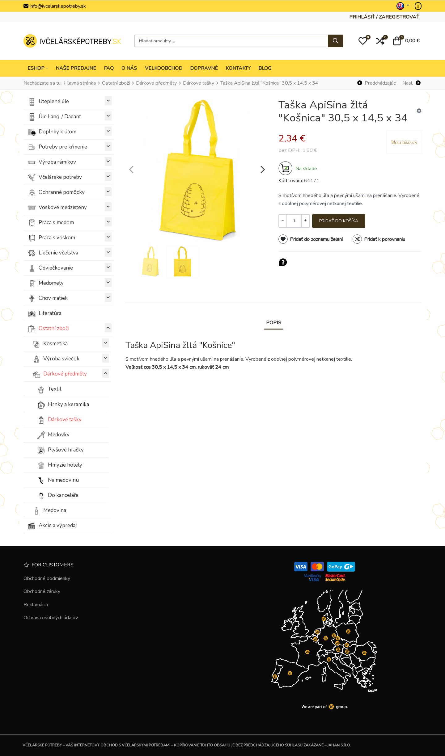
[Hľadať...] (335, 41)
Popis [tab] (273, 322)
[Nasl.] (411, 83)
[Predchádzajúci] (377, 83)
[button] (362, 41)
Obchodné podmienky (46, 578)
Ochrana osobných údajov (50, 617)
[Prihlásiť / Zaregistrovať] (384, 17)
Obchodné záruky (41, 591)
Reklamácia (35, 604)
